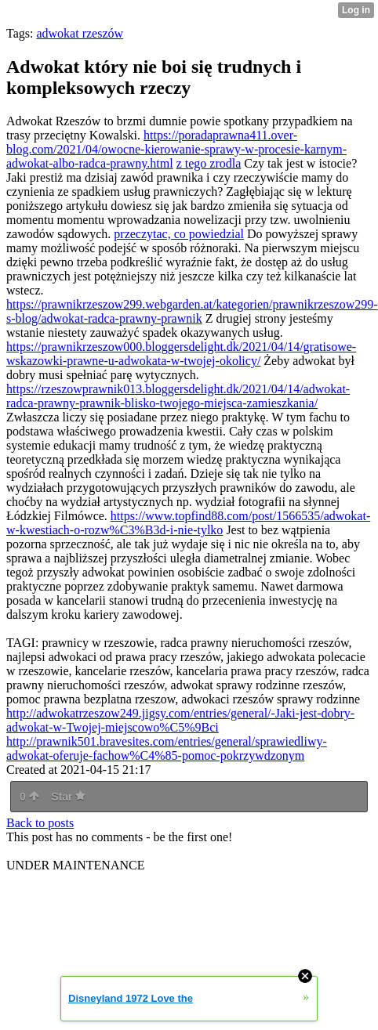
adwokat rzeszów (79, 33)
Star (68, 796)
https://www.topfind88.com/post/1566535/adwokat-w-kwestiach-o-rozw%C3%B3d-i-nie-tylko (188, 523)
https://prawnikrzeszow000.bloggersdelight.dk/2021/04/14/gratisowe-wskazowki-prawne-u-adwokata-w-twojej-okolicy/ (181, 353)
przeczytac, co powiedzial (179, 233)
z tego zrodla (209, 163)
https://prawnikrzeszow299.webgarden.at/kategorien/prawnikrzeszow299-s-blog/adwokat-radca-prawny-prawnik (192, 311)
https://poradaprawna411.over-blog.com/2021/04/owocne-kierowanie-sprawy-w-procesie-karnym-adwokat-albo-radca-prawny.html (176, 149)
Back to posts (40, 822)
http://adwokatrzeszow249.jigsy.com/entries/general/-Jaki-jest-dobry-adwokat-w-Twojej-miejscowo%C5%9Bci (180, 720)
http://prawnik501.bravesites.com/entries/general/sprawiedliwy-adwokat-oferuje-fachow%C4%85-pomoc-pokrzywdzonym (166, 748)
